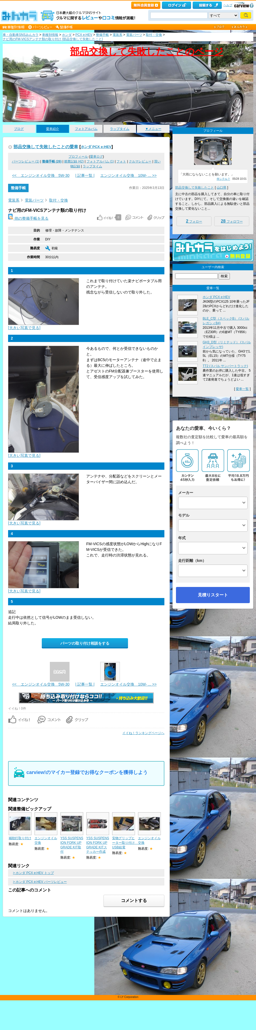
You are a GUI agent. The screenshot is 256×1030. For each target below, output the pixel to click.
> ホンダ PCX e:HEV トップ (33, 873)
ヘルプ (227, 5)
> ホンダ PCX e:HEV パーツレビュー (40, 882)
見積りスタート (213, 595)
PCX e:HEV (83, 35)
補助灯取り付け (20, 838)
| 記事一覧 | (84, 175)
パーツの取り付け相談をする (84, 643)
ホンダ (67, 35)
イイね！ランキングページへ (143, 733)
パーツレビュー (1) (25, 161)
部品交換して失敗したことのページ (146, 51)
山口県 (221, 187)
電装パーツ (134, 35)
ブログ (19, 129)
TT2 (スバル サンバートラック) (225, 366)
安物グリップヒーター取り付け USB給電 (125, 842)
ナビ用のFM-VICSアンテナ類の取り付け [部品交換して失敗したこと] (53, 39)
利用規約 (207, 402)
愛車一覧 (242, 389)
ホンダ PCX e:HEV (96, 147)
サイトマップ (231, 402)
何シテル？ (223, 178)
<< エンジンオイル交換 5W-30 (41, 175)
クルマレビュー (140, 161)
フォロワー (232, 221)
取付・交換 (154, 35)
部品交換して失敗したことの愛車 (45, 146)
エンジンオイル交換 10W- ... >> (128, 175)
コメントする (134, 900)
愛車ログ (96, 156)
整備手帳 (102, 35)
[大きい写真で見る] (24, 328)
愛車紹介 (52, 129)
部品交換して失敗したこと (194, 187)
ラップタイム (119, 129)
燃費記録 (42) (74, 161)
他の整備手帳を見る (28, 218)
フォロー (194, 221)
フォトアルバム (86, 129)
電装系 (117, 35)
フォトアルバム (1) (100, 161)
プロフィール (78, 156)
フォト (121, 161)
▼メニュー (153, 129)
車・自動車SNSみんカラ (21, 35)
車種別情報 (50, 35)
